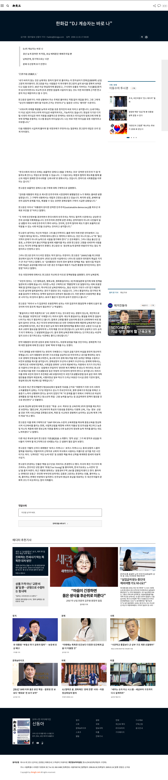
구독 (133, 88)
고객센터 (56, 762)
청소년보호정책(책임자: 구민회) (95, 762)
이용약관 (64, 762)
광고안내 (139, 728)
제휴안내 (48, 762)
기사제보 (139, 720)
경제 (97, 720)
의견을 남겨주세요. (28, 512)
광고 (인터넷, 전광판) (36, 762)
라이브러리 (120, 728)
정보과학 (99, 728)
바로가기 (145, 306)
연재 (117, 720)
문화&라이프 (81, 728)
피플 (97, 732)
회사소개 (23, 762)
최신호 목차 (120, 724)
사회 (77, 724)
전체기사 (99, 736)
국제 (97, 724)
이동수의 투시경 (118, 88)
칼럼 (77, 736)
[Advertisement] (54, 151)
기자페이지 (120, 732)
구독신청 (139, 724)
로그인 (164, 6)
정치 (77, 720)
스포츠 (78, 732)
